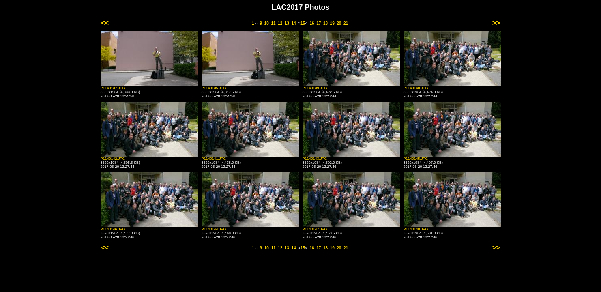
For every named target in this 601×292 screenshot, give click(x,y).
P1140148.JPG (416, 229)
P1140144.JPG (214, 229)
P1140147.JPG (315, 229)
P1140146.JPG (113, 229)
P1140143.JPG (315, 159)
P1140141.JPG (214, 159)
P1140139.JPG (315, 88)
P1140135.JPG (214, 88)
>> (496, 22)
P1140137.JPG (113, 88)
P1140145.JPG (416, 159)
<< (105, 22)
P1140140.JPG (416, 88)
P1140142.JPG (113, 159)
